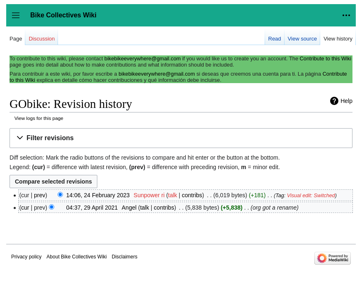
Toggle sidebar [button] (18, 19)
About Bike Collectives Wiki (76, 257)
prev (39, 195)
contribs (192, 195)
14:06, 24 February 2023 (98, 195)
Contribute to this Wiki (325, 58)
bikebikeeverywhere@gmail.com (142, 58)
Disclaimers (125, 257)
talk (172, 195)
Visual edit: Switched (311, 195)
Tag (279, 195)
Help (346, 101)
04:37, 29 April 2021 (92, 207)
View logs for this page (38, 118)
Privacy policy (26, 257)
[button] (181, 138)
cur (25, 207)
